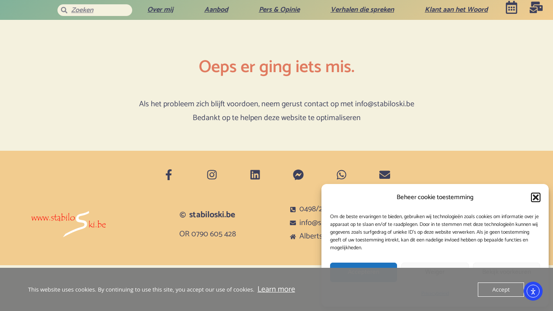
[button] (535, 197)
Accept (501, 289)
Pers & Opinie (279, 10)
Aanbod (216, 10)
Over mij (160, 10)
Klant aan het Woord (456, 10)
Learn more (276, 289)
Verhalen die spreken (362, 10)
